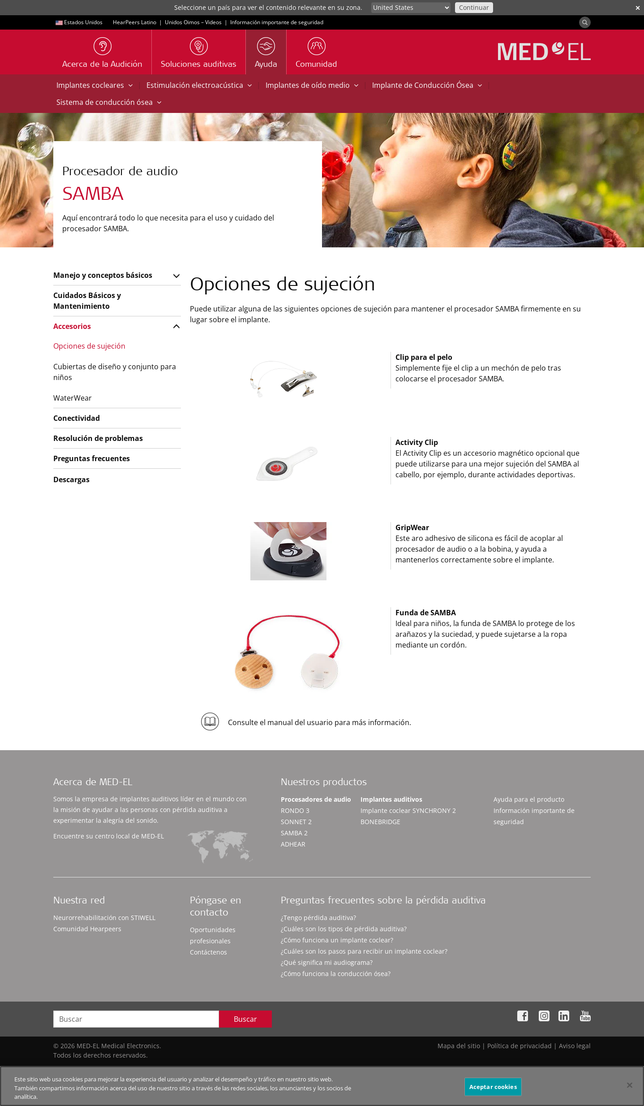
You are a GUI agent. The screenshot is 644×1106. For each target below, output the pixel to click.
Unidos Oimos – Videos (193, 22)
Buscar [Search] (245, 1019)
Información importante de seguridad (276, 22)
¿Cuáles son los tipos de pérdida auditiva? (344, 929)
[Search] (585, 22)
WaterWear (72, 398)
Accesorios (72, 326)
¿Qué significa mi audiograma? (327, 962)
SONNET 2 (296, 821)
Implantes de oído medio (312, 85)
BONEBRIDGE (380, 821)
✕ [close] (637, 8)
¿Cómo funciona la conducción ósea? (336, 973)
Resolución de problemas (98, 438)
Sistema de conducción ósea (108, 102)
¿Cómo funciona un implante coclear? (337, 940)
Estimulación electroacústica (199, 85)
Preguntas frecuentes (91, 458)
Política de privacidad (519, 1045)
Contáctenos (208, 952)
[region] (322, 1086)
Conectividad (76, 418)
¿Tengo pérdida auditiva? (318, 917)
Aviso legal (575, 1045)
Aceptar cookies (493, 1086)
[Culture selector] (411, 7)
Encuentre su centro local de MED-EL (108, 836)
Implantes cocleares (94, 85)
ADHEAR (293, 844)
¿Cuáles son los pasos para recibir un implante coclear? (364, 951)
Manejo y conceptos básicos (102, 275)
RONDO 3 (295, 810)
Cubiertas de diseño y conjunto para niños (114, 372)
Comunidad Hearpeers (87, 929)
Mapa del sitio (459, 1045)
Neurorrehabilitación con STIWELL (104, 917)
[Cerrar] (630, 1085)
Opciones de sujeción (89, 346)
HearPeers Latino (134, 22)
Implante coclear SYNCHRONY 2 (408, 810)
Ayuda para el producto (529, 799)
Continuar (474, 7)
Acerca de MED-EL (92, 783)
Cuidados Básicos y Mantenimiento (87, 300)
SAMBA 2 (294, 833)
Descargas (71, 479)
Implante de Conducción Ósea (427, 85)
